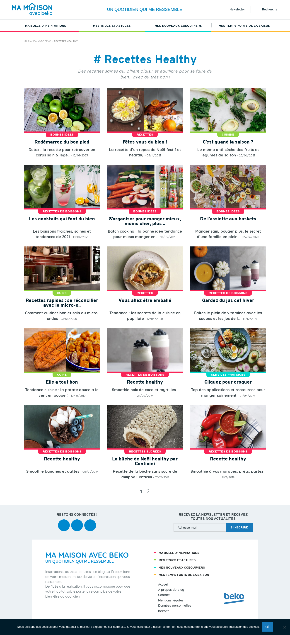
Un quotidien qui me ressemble (144, 9)
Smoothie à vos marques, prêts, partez (227, 471)
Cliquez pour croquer (228, 382)
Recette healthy (145, 382)
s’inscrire (239, 527)
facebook (64, 522)
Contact (164, 595)
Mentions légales (171, 600)
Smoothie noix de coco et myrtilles (144, 389)
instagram (90, 522)
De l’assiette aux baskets (228, 219)
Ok (267, 627)
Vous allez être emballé (144, 300)
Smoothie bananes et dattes (52, 471)
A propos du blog (171, 589)
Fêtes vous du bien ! (145, 142)
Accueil (163, 584)
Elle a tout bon (62, 382)
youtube (77, 522)
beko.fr (163, 611)
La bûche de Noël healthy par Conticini (145, 461)
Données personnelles (174, 605)
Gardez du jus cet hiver (228, 300)
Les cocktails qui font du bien (62, 219)
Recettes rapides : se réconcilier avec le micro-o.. (62, 303)
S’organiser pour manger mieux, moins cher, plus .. (145, 221)
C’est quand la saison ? (228, 142)
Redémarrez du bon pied (61, 142)
